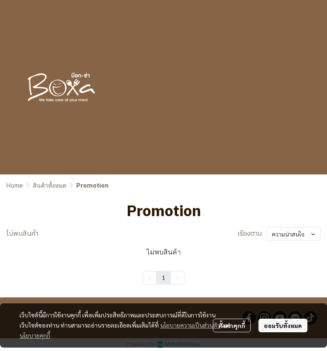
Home (14, 185)
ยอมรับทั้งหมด (283, 325)
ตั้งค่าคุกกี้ (231, 325)
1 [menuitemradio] (163, 277)
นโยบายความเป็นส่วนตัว (190, 325)
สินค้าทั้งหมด (49, 185)
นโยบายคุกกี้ (35, 335)
